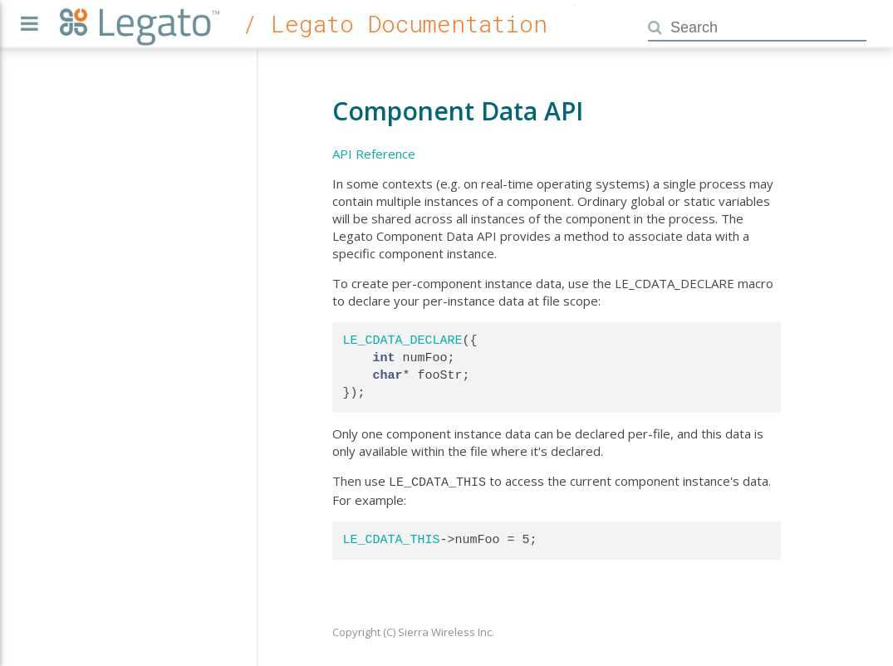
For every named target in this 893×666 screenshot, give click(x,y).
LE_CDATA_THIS (391, 538)
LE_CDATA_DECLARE (403, 340)
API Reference (373, 153)
